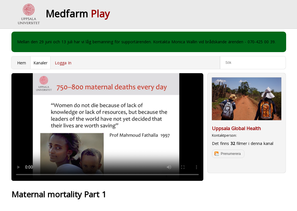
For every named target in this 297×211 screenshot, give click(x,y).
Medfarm (78, 13)
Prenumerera (231, 154)
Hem (21, 62)
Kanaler (40, 62)
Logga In (63, 62)
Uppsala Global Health (236, 128)
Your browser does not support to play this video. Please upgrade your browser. (107, 127)
